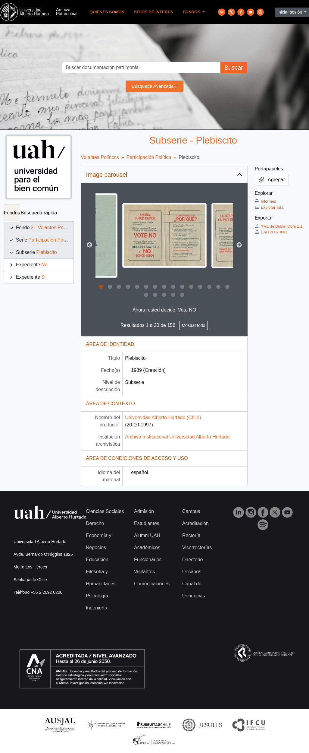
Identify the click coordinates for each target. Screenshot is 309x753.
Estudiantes (146, 523)
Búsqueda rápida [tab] (38, 212)
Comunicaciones (152, 583)
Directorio (192, 559)
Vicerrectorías (197, 547)
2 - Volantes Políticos (53, 227)
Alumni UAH (147, 535)
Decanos (191, 571)
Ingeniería (96, 607)
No (44, 264)
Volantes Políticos (100, 157)
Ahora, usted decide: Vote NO (164, 309)
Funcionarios (148, 559)
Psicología (97, 595)
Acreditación (195, 523)
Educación (97, 559)
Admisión (144, 511)
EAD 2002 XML (271, 232)
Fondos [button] (192, 12)
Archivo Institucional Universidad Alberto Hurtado (177, 436)
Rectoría (191, 535)
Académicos (147, 547)
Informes (265, 201)
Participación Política (50, 239)
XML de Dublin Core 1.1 (279, 226)
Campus (191, 511)
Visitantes (144, 571)
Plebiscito (46, 252)
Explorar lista (269, 207)
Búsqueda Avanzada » (154, 86)
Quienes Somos (106, 12)
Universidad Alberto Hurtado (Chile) (163, 417)
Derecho (95, 523)
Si (43, 277)
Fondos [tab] (12, 212)
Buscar (233, 67)
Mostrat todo (193, 325)
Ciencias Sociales (105, 511)
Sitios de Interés (153, 12)
